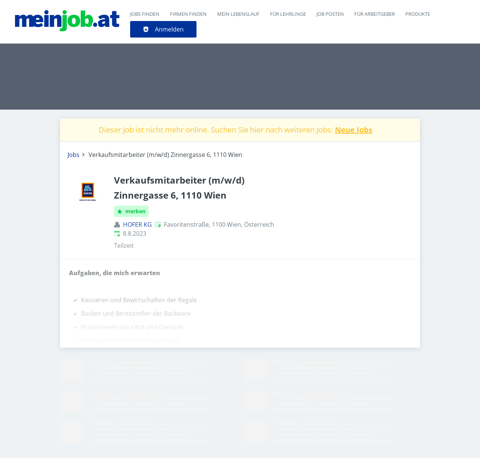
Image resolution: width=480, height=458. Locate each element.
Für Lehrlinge (288, 14)
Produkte (417, 14)
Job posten (330, 14)
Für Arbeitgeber (374, 14)
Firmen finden (188, 14)
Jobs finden (144, 14)
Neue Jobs (353, 130)
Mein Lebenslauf (238, 14)
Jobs (74, 155)
